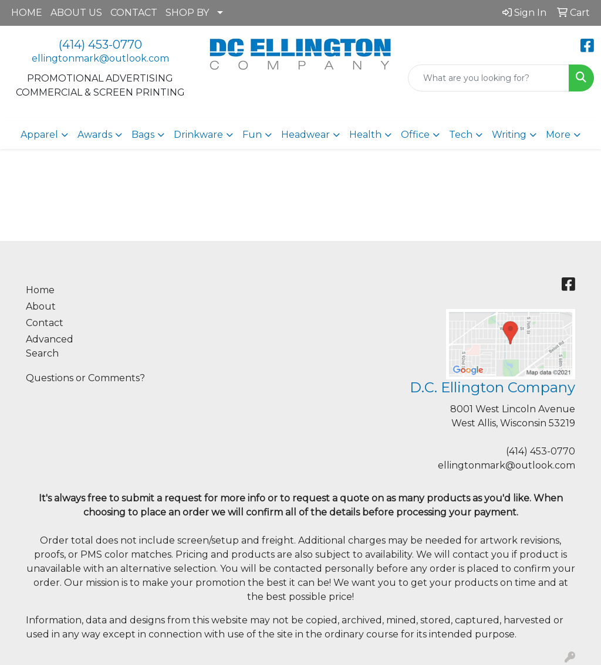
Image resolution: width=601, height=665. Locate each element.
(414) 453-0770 (100, 45)
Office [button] (415, 134)
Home (40, 290)
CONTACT (133, 12)
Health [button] (365, 134)
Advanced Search (49, 346)
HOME (26, 12)
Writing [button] (509, 134)
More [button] (558, 134)
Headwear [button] (305, 134)
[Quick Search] (488, 78)
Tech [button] (460, 134)
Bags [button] (142, 134)
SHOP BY (187, 12)
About (41, 306)
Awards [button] (94, 134)
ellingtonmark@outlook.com (100, 58)
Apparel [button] (39, 134)
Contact (44, 322)
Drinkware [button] (198, 134)
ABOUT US (76, 12)
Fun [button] (252, 134)
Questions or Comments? (85, 378)
